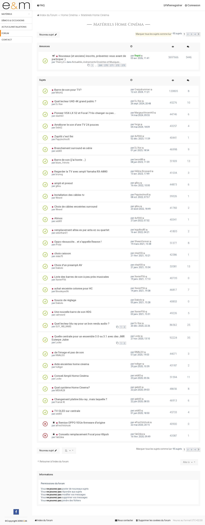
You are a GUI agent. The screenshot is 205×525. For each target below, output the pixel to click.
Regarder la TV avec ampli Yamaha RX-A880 (80, 171)
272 (117, 65)
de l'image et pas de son (69, 352)
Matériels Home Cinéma (118, 24)
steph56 (139, 253)
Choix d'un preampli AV (68, 265)
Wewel (59, 197)
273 (123, 65)
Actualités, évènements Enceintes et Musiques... (96, 62)
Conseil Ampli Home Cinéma (71, 375)
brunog (59, 174)
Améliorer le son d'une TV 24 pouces (76, 124)
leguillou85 (140, 229)
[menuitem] (41, 5)
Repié (137, 55)
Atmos (58, 218)
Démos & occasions (13, 20)
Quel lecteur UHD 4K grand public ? (75, 101)
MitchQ (59, 92)
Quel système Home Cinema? (72, 387)
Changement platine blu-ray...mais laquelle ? (80, 399)
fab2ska (60, 437)
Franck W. (60, 402)
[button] (198, 34)
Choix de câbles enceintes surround (75, 206)
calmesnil (60, 314)
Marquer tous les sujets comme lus (153, 34)
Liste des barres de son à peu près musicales (81, 276)
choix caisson (62, 253)
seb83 (59, 151)
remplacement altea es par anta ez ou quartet (81, 230)
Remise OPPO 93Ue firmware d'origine (82, 422)
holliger (59, 367)
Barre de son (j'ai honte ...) (70, 159)
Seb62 (59, 127)
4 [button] (195, 34)
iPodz (58, 244)
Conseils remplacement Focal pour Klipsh (84, 434)
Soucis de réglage (65, 300)
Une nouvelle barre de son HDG (72, 311)
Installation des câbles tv (69, 194)
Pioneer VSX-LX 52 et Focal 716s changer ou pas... (85, 113)
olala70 (59, 256)
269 (100, 65)
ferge (137, 124)
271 (112, 65)
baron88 (139, 159)
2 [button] (188, 34)
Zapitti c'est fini (63, 136)
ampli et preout (63, 183)
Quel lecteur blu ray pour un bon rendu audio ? (81, 323)
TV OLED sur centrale (67, 411)
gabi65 (138, 387)
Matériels (7, 14)
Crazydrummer (142, 89)
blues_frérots (62, 162)
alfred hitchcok (63, 425)
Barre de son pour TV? (68, 89)
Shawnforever (142, 241)
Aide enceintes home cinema (71, 364)
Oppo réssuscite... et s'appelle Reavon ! (78, 241)
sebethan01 (62, 233)
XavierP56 (61, 279)
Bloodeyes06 (62, 291)
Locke (59, 342)
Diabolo (59, 268)
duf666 (138, 136)
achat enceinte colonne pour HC (73, 288)
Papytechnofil (63, 139)
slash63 (59, 116)
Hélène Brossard (143, 171)
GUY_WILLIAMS (63, 326)
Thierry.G (60, 62)
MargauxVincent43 (144, 112)
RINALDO (60, 355)
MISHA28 (60, 390)
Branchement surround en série (73, 148)
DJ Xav (59, 104)
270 (106, 65)
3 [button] (191, 34)
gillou (58, 186)
